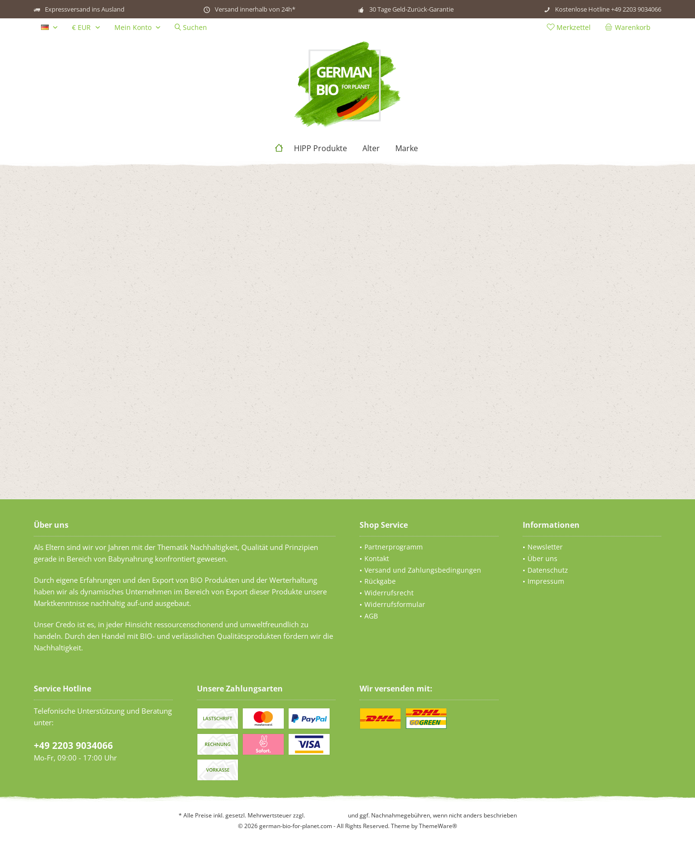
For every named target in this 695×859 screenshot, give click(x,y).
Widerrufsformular (394, 604)
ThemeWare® (438, 826)
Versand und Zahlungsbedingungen (422, 570)
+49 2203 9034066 (73, 745)
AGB (371, 615)
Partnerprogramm (393, 546)
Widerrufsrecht (389, 592)
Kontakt (376, 558)
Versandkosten (326, 815)
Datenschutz (548, 570)
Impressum (546, 581)
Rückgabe (380, 581)
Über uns (542, 558)
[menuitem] (629, 27)
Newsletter (545, 546)
